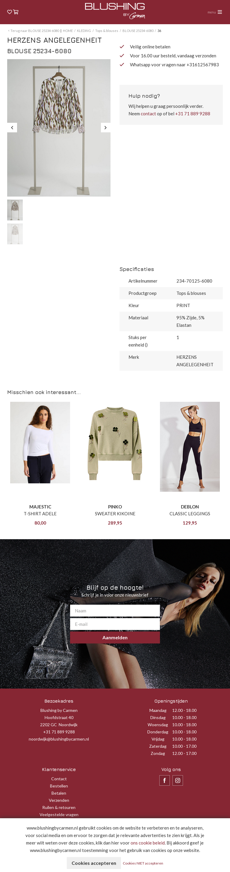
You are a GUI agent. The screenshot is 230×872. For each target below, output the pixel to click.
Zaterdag (158, 746)
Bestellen (59, 785)
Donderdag (157, 731)
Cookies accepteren (94, 863)
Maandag (158, 710)
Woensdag (158, 724)
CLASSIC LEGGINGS (190, 513)
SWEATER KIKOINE (115, 513)
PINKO (115, 506)
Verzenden (59, 800)
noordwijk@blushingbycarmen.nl (59, 738)
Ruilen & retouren (58, 807)
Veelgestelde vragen (59, 814)
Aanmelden (115, 637)
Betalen (59, 793)
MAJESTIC (40, 506)
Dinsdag (158, 717)
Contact (59, 778)
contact (148, 113)
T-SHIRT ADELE (40, 513)
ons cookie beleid (148, 842)
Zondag (158, 753)
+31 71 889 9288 (192, 113)
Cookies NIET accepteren (143, 863)
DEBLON (190, 506)
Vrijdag (158, 738)
